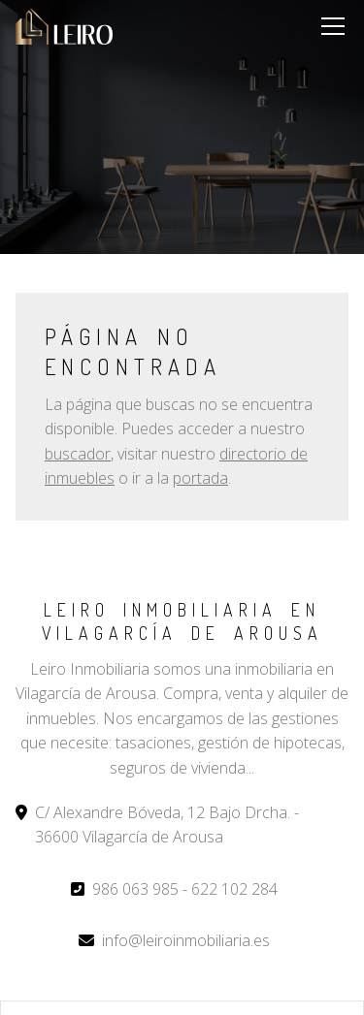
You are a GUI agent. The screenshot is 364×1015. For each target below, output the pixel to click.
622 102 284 (234, 889)
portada (200, 478)
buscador (78, 453)
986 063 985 (135, 889)
